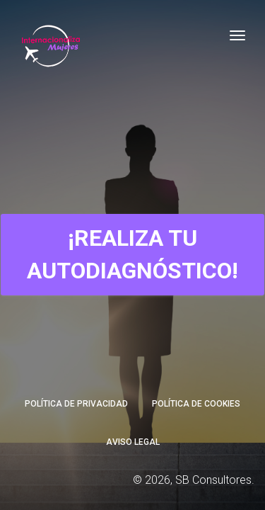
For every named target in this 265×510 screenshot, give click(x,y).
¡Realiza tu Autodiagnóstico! (132, 254)
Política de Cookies (196, 404)
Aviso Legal (133, 442)
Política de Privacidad (76, 404)
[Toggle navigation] (237, 35)
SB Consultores (213, 480)
